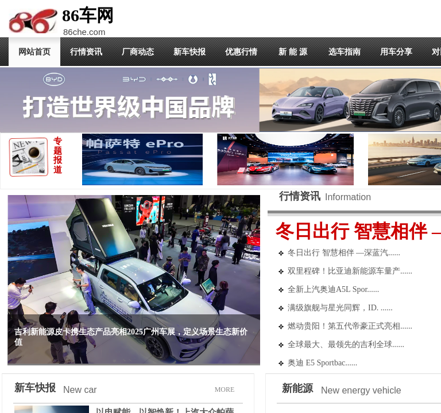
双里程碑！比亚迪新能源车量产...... (350, 271)
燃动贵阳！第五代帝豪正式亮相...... (350, 326)
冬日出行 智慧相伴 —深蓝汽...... (344, 252)
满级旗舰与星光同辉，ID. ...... (340, 307)
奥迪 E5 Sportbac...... (322, 363)
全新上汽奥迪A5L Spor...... (333, 289)
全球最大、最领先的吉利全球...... (346, 344)
